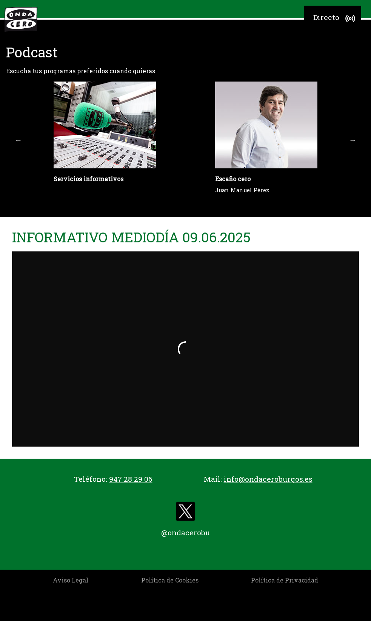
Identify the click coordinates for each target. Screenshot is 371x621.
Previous (18, 140)
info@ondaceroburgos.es (268, 479)
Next (352, 140)
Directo (335, 18)
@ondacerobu (185, 532)
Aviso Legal (70, 580)
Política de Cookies (170, 580)
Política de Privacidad (284, 580)
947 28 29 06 (130, 479)
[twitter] (185, 513)
